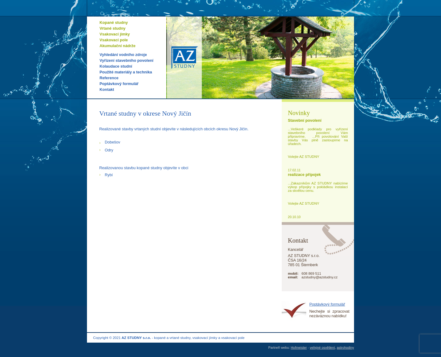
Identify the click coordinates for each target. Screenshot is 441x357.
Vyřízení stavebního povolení (126, 60)
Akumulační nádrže (117, 45)
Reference (109, 78)
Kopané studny (114, 22)
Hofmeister (299, 347)
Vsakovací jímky (115, 34)
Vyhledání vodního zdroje (123, 54)
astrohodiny (345, 347)
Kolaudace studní (116, 66)
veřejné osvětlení (322, 347)
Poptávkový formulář (119, 83)
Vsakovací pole (114, 40)
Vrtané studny (113, 28)
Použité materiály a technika (126, 72)
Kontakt (107, 89)
